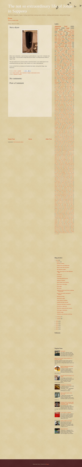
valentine (65, 66)
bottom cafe (62, 52)
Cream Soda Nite (65, 117)
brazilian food (57, 186)
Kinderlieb (61, 167)
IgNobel (67, 164)
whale (60, 231)
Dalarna (56, 131)
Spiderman (68, 176)
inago (55, 203)
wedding (58, 60)
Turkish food (62, 86)
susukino (65, 75)
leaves (69, 205)
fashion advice (70, 195)
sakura (58, 58)
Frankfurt (57, 97)
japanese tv (62, 87)
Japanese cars (62, 118)
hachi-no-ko (71, 199)
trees (66, 149)
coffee (73, 140)
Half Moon (71, 131)
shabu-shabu (70, 219)
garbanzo (56, 95)
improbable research (69, 201)
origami (68, 145)
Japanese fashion (67, 43)
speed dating (62, 113)
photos (68, 65)
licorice (63, 56)
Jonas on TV (68, 97)
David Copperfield (63, 159)
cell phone (62, 83)
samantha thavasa (66, 218)
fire (69, 109)
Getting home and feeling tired (63, 265)
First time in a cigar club (62, 306)
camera (71, 106)
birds (64, 106)
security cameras (63, 219)
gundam (62, 142)
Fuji (67, 160)
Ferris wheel (70, 159)
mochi (57, 209)
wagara (71, 230)
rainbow (56, 217)
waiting (60, 150)
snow (65, 40)
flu (72, 196)
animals (65, 92)
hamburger (70, 72)
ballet (72, 181)
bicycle (72, 86)
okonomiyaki (57, 96)
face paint (63, 47)
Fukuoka (64, 61)
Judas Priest (65, 133)
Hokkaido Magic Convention (69, 163)
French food (71, 75)
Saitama (63, 50)
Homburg (56, 104)
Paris (62, 55)
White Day (61, 137)
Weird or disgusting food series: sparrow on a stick (67, 367)
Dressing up (59, 274)
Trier (68, 178)
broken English (60, 42)
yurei (71, 66)
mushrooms (70, 95)
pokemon (69, 214)
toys (61, 149)
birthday (65, 59)
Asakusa (56, 154)
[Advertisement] (30, 127)
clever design (62, 72)
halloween (65, 49)
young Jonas (71, 150)
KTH (69, 133)
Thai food (65, 177)
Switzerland (67, 63)
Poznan (58, 56)
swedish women (61, 226)
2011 (57, 329)
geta (55, 142)
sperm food (68, 113)
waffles (65, 88)
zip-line (69, 232)
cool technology (63, 122)
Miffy (67, 169)
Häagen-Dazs (62, 164)
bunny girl (59, 140)
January (59, 318)
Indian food (72, 164)
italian (66, 100)
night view (71, 100)
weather (64, 128)
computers (64, 191)
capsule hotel (57, 108)
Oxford (56, 73)
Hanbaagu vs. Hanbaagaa (66, 384)
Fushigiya (71, 160)
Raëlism (69, 173)
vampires (62, 230)
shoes (72, 221)
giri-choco (63, 81)
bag (68, 181)
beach (67, 182)
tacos (69, 226)
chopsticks (57, 190)
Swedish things (71, 50)
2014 (57, 323)
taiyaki (62, 96)
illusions (70, 74)
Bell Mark (68, 154)
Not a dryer (59, 288)
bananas (69, 119)
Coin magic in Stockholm (62, 310)
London (61, 168)
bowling (71, 185)
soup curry (61, 64)
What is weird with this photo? (63, 267)
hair (65, 142)
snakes (65, 127)
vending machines (58, 128)
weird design (65, 150)
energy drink (57, 123)
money (61, 209)
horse (56, 201)
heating (60, 200)
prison (73, 214)
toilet (73, 64)
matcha (62, 95)
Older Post (49, 139)
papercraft (66, 126)
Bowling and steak (60, 296)
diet (69, 108)
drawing (57, 194)
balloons (63, 182)
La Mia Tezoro (71, 167)
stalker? (64, 223)
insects (72, 109)
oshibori (68, 212)
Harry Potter (57, 163)
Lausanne (64, 70)
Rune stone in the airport (62, 284)
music (57, 145)
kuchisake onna (58, 75)
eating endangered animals (64, 194)
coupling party (70, 191)
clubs (62, 108)
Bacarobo (64, 154)
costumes (70, 51)
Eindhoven (72, 59)
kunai (61, 205)
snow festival (71, 58)
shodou (68, 221)
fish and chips (59, 196)
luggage (56, 208)
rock (73, 101)
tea (61, 88)
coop (66, 36)
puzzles (69, 101)
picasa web (72, 213)
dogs (58, 65)
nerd (60, 145)
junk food (57, 110)
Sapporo (57, 28)
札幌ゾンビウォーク (70, 151)
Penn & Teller (70, 172)
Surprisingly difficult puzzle (62, 278)
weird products (60, 35)
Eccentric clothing (60, 263)
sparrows (56, 223)
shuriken (56, 222)
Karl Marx (56, 167)
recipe (60, 146)
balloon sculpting (57, 182)
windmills (68, 231)
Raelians (64, 173)
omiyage (69, 42)
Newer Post (11, 139)
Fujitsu (66, 131)
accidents (66, 137)
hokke (68, 200)
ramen (71, 126)
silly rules (60, 222)
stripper (69, 223)
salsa (61, 218)
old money (69, 210)
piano (64, 213)
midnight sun (72, 208)
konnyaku (64, 204)
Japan (70, 47)
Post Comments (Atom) (18, 142)
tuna (72, 228)
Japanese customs (69, 30)
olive (59, 212)
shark (60, 221)
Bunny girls (63, 351)
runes (63, 146)
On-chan (60, 136)
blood (55, 140)
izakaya (61, 79)
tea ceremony (57, 227)
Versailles (56, 106)
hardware (56, 200)
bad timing (64, 181)
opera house (63, 212)
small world (59, 54)
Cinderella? (59, 276)
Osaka (56, 47)
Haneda (56, 132)
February (59, 316)
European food (58, 49)
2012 (57, 327)
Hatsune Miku (61, 132)
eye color (71, 194)
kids (60, 204)
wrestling (57, 232)
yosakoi (56, 83)
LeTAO (57, 168)
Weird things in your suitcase (63, 282)
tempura (62, 227)
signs (21, 72)
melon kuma (66, 208)
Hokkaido (60, 133)
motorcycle (71, 209)
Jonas (10, 18)
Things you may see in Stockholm (64, 304)
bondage (65, 78)
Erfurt (69, 88)
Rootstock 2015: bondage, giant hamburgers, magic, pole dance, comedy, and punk (67, 403)
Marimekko (63, 169)
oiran (57, 126)
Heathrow (66, 132)
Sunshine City (58, 119)
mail (59, 208)
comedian (56, 122)
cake (69, 56)
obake (62, 65)
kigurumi (62, 110)
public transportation (62, 101)
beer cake (71, 182)
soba (57, 113)
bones (68, 185)
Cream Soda (58, 117)
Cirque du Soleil (70, 158)
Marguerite (71, 168)
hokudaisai (57, 82)
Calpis (64, 155)
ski (64, 222)
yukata (56, 45)
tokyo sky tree (67, 228)
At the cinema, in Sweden (62, 300)
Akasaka (60, 115)
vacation (56, 55)
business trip (71, 92)
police (72, 110)
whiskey (63, 231)
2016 (57, 260)
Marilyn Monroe (57, 169)
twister (62, 45)
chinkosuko (69, 140)
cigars (68, 190)
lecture (73, 205)
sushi (73, 65)
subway (71, 114)
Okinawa (56, 136)
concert (71, 99)
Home (30, 139)
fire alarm (66, 141)
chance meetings (60, 51)
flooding (69, 196)
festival (58, 50)
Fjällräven (60, 160)
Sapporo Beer (62, 99)
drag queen (62, 141)
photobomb (60, 213)
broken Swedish (16, 72)
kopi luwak (70, 204)
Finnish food (61, 131)
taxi (58, 149)
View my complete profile (13, 20)
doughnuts (57, 109)
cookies (57, 141)
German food (71, 61)
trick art (70, 82)
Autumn (66, 96)
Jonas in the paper (70, 118)
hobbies (69, 123)
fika (55, 196)
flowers (65, 68)
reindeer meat (61, 217)
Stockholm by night (61, 298)
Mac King (65, 168)
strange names (65, 114)
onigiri (61, 126)
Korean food (68, 104)
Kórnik (73, 88)
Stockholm (25, 72)
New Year (72, 68)
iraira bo (64, 203)
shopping (64, 58)
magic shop (67, 124)
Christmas (72, 49)
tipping (63, 228)
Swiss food (57, 86)
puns (67, 91)
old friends (64, 210)
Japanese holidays (65, 77)
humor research (61, 201)
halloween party (70, 52)
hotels (56, 91)
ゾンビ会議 (64, 151)
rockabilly (56, 127)
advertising (71, 137)
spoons (60, 223)
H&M (57, 118)
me (62, 208)
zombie (69, 45)
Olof (62, 63)
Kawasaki (62, 104)
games (56, 79)
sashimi (66, 146)
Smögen (64, 136)
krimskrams (56, 205)
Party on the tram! (64, 428)
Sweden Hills (59, 59)
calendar (60, 187)
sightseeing (57, 70)
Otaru (56, 81)
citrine (56, 191)
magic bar (62, 32)
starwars (59, 114)
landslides (65, 205)
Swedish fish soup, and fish (62, 302)
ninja (64, 145)
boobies (66, 73)
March (58, 261)
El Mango (72, 117)
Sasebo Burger (58, 176)
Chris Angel (63, 158)
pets (56, 213)
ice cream (67, 55)
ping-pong (61, 214)
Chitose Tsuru (57, 158)
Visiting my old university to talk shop (64, 314)
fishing (65, 196)
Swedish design (58, 68)
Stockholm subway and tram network (64, 308)
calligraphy (65, 187)
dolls (72, 108)
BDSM (60, 154)
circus (72, 190)
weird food (71, 34)
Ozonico (57, 172)
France (56, 52)
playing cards (61, 91)
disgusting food (57, 100)
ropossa (69, 38)
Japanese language (59, 46)
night (60, 210)
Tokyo (64, 34)
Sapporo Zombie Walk (60, 90)
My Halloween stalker (61, 269)
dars (68, 122)
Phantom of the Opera (58, 173)
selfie (61, 127)
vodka (57, 150)
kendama (56, 204)
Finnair (56, 160)
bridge (62, 186)
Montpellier (61, 92)
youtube (56, 115)
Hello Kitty (71, 132)
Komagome (66, 167)
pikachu (57, 214)
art (60, 106)
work (56, 30)
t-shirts (68, 64)
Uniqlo (73, 136)
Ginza (58, 77)
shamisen (56, 221)
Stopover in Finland (61, 280)
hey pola (64, 200)
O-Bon (58, 63)
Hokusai (57, 164)
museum (56, 210)
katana (72, 203)
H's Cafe (62, 97)
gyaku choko (63, 123)
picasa (68, 213)
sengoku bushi (71, 146)
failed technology (57, 195)
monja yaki (65, 209)
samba (72, 218)
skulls (67, 222)
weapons (56, 231)
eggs (66, 109)
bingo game (60, 185)
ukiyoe (59, 230)
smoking (71, 222)
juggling (62, 124)
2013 (57, 325)
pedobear (72, 212)
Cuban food (57, 159)
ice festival (68, 83)
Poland (72, 77)
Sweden (29, 72)
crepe (66, 108)
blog (67, 106)
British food (72, 96)
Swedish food (70, 31)
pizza (71, 54)
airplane (61, 73)
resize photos (67, 217)
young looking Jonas (63, 232)
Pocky (57, 99)
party (56, 101)
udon (55, 230)
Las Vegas (57, 43)
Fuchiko (64, 160)
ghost (70, 69)
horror (72, 200)
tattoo (72, 226)
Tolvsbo (59, 178)
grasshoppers (65, 199)
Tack (58, 177)
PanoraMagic (63, 172)
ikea (58, 124)
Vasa (72, 178)
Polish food (59, 78)
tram (63, 149)
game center (57, 199)
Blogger (47, 464)
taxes (55, 149)
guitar (58, 142)
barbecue (68, 86)
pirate (65, 214)
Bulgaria (60, 155)
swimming (70, 127)
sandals (56, 219)
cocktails (59, 191)
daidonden (63, 74)
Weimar (57, 137)
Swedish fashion (69, 105)
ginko (61, 199)
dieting (71, 122)
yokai (73, 128)
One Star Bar (66, 60)
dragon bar (62, 109)
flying (63, 100)
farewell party (64, 195)
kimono (68, 87)
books (67, 99)
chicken (64, 140)
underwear (59, 66)
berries (56, 185)
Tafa (61, 177)
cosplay (65, 54)
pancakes (67, 110)
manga (72, 83)
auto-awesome (58, 181)
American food (66, 115)
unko (69, 149)
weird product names (35, 72)
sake (57, 218)
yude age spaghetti (58, 151)
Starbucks (69, 136)
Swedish (67, 90)
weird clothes (58, 36)
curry (73, 56)
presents (72, 40)
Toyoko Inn (64, 178)
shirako (64, 221)
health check (69, 142)
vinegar (73, 149)
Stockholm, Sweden (17, 74)
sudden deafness (68, 79)
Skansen (63, 176)
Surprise (64, 119)
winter (69, 128)
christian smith (63, 190)
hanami (69, 81)
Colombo (72, 115)
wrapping (72, 231)
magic (68, 28)
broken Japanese (67, 186)
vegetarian (67, 230)
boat (64, 185)
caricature (71, 187)
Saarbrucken (61, 105)
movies (72, 124)
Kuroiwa (72, 133)
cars (57, 87)
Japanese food (61, 26)
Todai (70, 177)
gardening (71, 141)
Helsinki (56, 133)
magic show (63, 82)
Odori (73, 97)
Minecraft (71, 169)
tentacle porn (67, 227)
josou (68, 203)
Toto (72, 90)
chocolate (69, 46)
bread (71, 78)
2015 (57, 321)
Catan (68, 155)
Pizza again (59, 286)
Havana (61, 163)
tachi (66, 226)
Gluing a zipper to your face (66, 420)
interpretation (60, 203)
